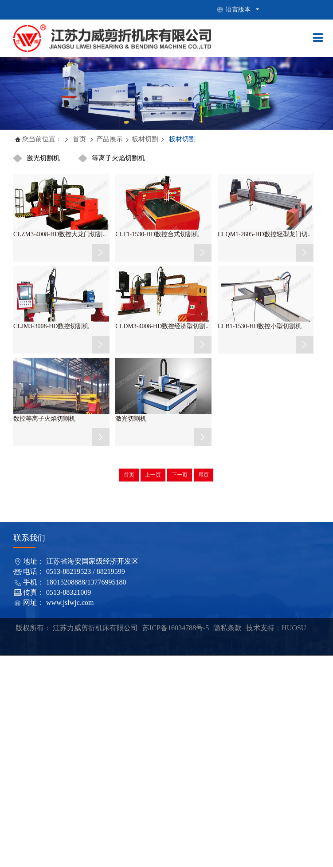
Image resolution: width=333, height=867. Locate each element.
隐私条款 (227, 628)
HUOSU (294, 628)
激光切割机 (43, 158)
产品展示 (109, 139)
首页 (79, 139)
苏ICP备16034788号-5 (175, 628)
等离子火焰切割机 (118, 158)
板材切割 (145, 139)
